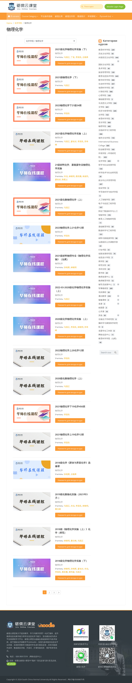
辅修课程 (104, 300)
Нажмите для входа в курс (70, 63)
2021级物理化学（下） (67, 77)
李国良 (78, 57)
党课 (102, 303)
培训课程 (104, 292)
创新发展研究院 (107, 253)
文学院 (103, 107)
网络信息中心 (106, 334)
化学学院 (18, 23)
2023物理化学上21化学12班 (69, 227)
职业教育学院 (106, 149)
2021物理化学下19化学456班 (70, 406)
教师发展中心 (105, 276)
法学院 (103, 114)
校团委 (103, 307)
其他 (102, 315)
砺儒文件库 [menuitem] (70, 16)
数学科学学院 (106, 80)
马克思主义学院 (107, 103)
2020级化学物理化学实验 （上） (72, 319)
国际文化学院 (106, 64)
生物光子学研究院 (107, 319)
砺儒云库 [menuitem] (59, 16)
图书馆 (103, 273)
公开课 (103, 311)
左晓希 (85, 57)
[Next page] (59, 592)
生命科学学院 (106, 83)
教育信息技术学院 (108, 76)
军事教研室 (105, 288)
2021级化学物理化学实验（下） (71, 49)
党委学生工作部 (106, 330)
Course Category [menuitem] (29, 16)
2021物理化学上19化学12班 (69, 434)
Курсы (9, 23)
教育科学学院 (106, 49)
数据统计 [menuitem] (81, 16)
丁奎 (73, 57)
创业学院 (104, 188)
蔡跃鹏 (78, 176)
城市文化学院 (106, 137)
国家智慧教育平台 (81, 644)
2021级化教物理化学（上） (69, 199)
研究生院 (104, 265)
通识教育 (104, 296)
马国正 (67, 57)
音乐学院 (104, 122)
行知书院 (104, 249)
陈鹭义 (65, 179)
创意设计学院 (105, 257)
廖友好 (74, 141)
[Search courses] (106, 352)
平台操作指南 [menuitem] (46, 16)
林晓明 (72, 176)
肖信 (66, 176)
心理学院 (104, 95)
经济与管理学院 (107, 110)
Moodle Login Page (115, 6)
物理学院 (104, 126)
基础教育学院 (106, 226)
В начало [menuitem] (15, 16)
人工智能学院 (106, 199)
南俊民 (85, 176)
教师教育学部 (106, 280)
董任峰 (58, 509)
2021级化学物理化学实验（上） (71, 133)
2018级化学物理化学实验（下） (71, 560)
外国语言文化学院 (108, 57)
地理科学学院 (106, 87)
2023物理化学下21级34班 (68, 105)
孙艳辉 (67, 267)
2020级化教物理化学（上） (69, 378)
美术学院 (104, 68)
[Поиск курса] (91, 6)
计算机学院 (105, 91)
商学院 (103, 261)
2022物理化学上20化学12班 (69, 350)
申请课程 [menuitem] (92, 16)
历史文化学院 (106, 53)
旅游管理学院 (106, 72)
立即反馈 (11, 664)
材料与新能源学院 (108, 238)
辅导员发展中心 (106, 284)
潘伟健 (72, 572)
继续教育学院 (105, 99)
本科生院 (104, 269)
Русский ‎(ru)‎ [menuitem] (105, 16)
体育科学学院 (106, 118)
